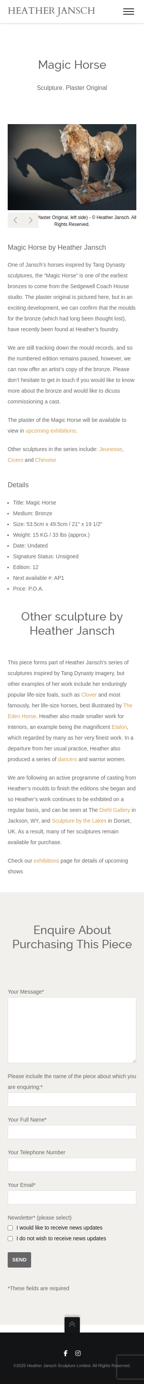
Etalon (119, 723)
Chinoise (45, 456)
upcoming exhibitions (51, 427)
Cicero (15, 456)
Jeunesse (110, 445)
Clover (88, 691)
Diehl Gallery (114, 806)
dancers (67, 755)
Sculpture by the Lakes (79, 817)
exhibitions (46, 857)
